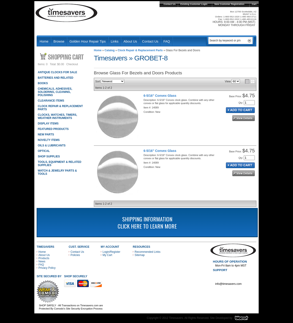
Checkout (72, 64)
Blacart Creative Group (244, 319)
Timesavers (66, 12)
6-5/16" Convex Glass (160, 95)
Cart (254, 4)
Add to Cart (240, 110)
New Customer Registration (229, 4)
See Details (243, 118)
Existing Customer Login (193, 4)
